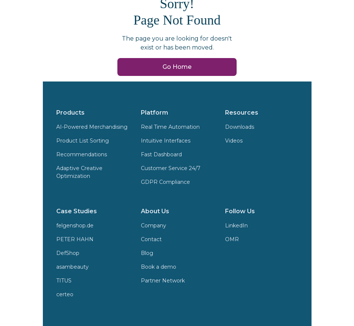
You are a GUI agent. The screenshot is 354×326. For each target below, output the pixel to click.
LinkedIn (236, 225)
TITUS (64, 280)
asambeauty (72, 266)
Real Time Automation (170, 127)
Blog (147, 253)
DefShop (67, 253)
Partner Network (163, 280)
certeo (64, 294)
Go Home (177, 66)
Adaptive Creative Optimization (79, 172)
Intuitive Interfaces (165, 140)
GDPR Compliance (165, 182)
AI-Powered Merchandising (91, 127)
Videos (234, 140)
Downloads (239, 127)
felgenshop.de (75, 225)
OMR (232, 239)
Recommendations (81, 154)
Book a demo (158, 266)
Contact (151, 239)
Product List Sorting (82, 140)
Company (153, 225)
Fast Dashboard (161, 154)
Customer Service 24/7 (170, 168)
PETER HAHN (75, 239)
